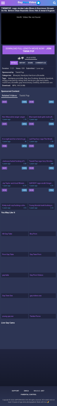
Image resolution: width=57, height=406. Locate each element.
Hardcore (32, 75)
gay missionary (25, 83)
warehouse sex (46, 83)
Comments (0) (41, 63)
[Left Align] (3, 3)
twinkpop (12, 78)
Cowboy (36, 83)
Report (22, 63)
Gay (25, 78)
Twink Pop (20, 72)
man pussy (12, 80)
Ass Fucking (33, 78)
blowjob (42, 78)
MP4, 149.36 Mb (18, 85)
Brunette (40, 75)
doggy (5, 80)
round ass (6, 83)
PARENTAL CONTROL (28, 394)
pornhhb (19, 78)
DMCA (26, 391)
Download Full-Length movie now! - (28, 49)
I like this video (19, 58)
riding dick (22, 80)
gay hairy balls (42, 80)
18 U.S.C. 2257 (39, 391)
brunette (14, 83)
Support (15, 391)
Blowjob (16, 75)
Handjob (24, 75)
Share (30, 63)
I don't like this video (22, 58)
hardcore (32, 80)
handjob (49, 78)
